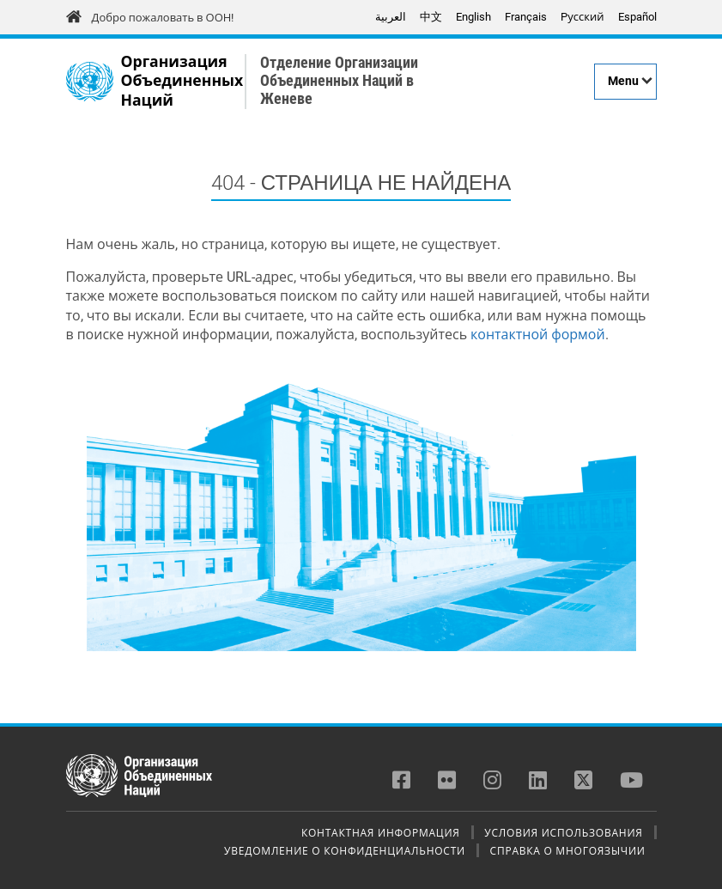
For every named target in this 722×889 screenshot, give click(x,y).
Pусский (582, 16)
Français (526, 16)
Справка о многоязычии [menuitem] (568, 850)
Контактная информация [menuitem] (380, 832)
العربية (390, 16)
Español (637, 16)
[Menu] (625, 82)
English (473, 16)
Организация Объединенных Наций (182, 81)
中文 (431, 16)
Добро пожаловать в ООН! (163, 17)
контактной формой (537, 334)
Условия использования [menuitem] (563, 832)
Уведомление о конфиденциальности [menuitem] (344, 850)
